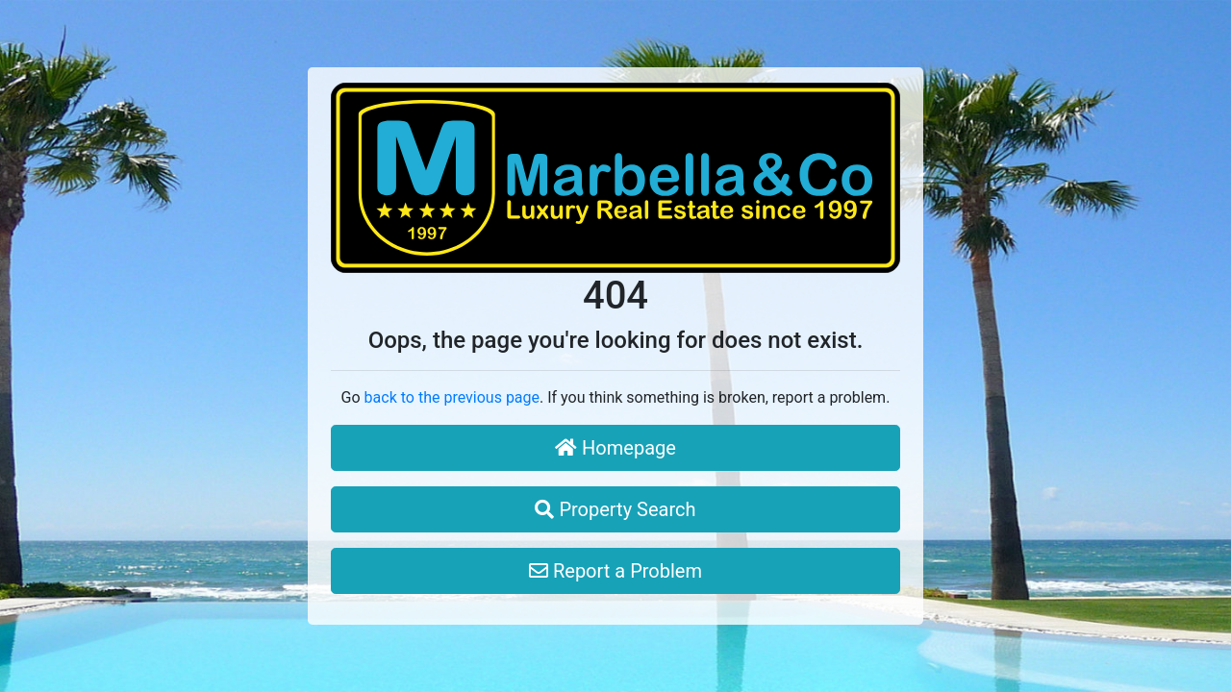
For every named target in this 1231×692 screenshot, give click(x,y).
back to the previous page (452, 397)
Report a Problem (615, 570)
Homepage (615, 447)
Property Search (615, 509)
